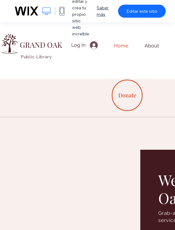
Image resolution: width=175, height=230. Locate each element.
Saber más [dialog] (103, 11)
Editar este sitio (141, 11)
